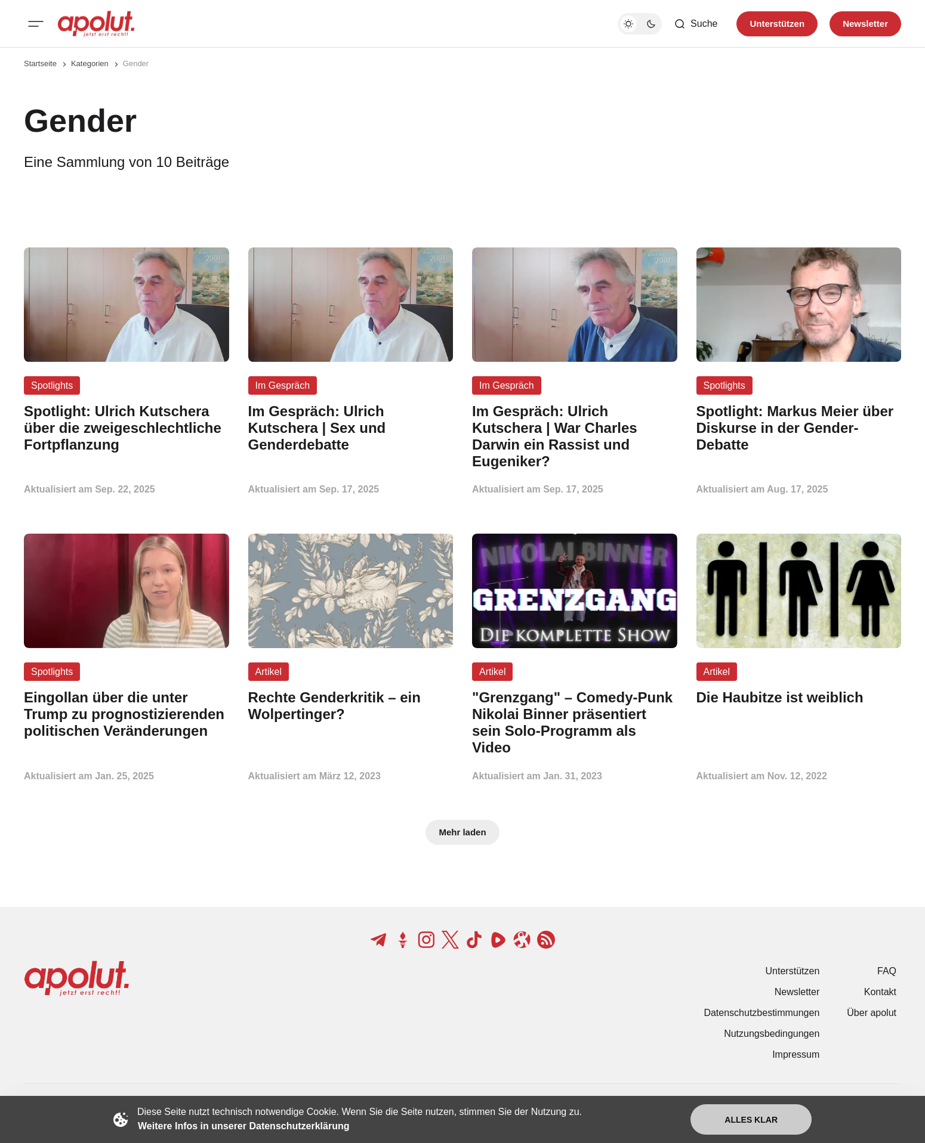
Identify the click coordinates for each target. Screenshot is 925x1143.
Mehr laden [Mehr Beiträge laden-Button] (462, 832)
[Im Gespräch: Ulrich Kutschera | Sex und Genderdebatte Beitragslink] (351, 428)
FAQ (886, 971)
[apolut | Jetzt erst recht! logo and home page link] (96, 24)
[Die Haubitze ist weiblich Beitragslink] (799, 697)
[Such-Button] (695, 24)
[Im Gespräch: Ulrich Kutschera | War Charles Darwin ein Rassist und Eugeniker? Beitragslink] (574, 436)
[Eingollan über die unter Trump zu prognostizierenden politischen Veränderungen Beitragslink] (126, 714)
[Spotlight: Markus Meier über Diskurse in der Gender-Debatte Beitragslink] (799, 428)
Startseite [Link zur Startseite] (40, 63)
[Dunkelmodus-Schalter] (640, 24)
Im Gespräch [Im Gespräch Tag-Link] (282, 385)
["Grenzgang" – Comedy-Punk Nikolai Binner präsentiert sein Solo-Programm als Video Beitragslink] (574, 722)
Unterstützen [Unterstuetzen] (777, 23)
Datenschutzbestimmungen (761, 1013)
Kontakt (880, 992)
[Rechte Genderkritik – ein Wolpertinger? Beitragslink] (351, 706)
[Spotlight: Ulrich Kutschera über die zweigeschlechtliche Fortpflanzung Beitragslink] (126, 428)
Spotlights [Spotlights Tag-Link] (52, 385)
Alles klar (751, 1120)
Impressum (795, 1054)
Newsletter (797, 992)
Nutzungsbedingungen (771, 1034)
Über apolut (871, 1013)
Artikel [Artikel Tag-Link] (268, 672)
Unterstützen (793, 971)
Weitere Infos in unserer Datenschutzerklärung (243, 1126)
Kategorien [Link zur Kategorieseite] (90, 63)
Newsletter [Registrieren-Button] (865, 23)
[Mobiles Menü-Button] (36, 24)
